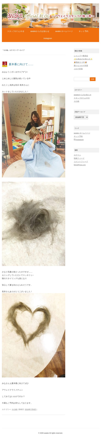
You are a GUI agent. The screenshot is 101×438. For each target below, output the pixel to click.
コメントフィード (81, 162)
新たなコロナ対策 (81, 66)
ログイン (77, 155)
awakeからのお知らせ (39, 31)
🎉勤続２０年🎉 (80, 62)
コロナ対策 (78, 69)
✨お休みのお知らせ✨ (83, 59)
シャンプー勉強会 (81, 56)
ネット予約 (83, 31)
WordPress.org (80, 165)
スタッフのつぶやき (15, 31)
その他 (14, 409)
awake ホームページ (64, 31)
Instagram (48, 38)
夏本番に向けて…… (21, 64)
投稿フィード (79, 158)
